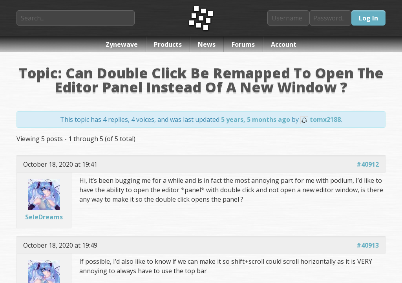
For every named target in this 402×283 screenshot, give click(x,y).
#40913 (367, 245)
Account (283, 44)
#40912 (367, 164)
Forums (243, 44)
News (207, 44)
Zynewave (122, 44)
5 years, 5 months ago (255, 119)
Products (168, 44)
